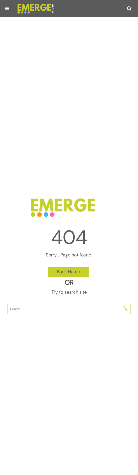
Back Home (68, 271)
